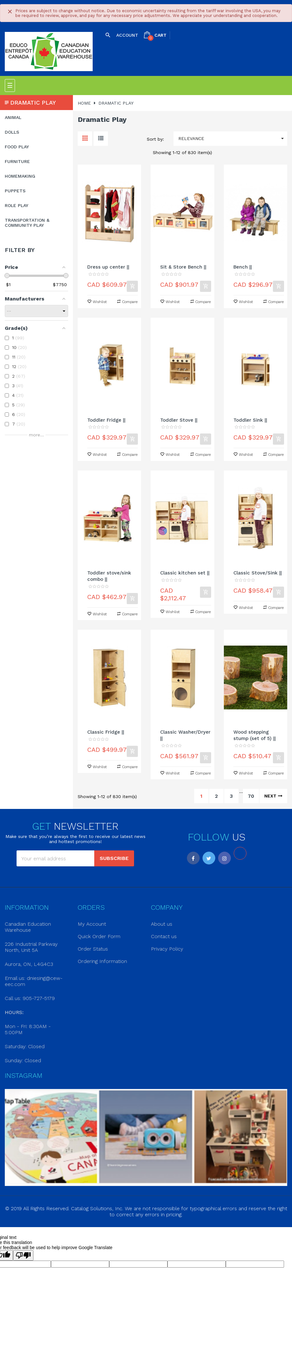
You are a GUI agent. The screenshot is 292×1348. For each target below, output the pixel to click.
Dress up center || (108, 267)
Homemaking (20, 176)
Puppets (15, 190)
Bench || (242, 267)
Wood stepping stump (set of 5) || (254, 735)
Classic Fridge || (105, 732)
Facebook (193, 858)
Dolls (12, 132)
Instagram (224, 858)
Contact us (164, 936)
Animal (13, 117)
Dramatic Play (33, 102)
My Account (92, 924)
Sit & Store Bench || (183, 267)
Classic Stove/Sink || (257, 573)
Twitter (209, 858)
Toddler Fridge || (106, 420)
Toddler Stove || (178, 420)
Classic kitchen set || (185, 573)
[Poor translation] (23, 1255)
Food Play (17, 146)
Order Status (93, 949)
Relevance (232, 138)
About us (161, 924)
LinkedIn (240, 853)
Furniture (17, 161)
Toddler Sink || (250, 420)
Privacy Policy (167, 949)
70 (251, 796)
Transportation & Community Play (27, 223)
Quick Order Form (99, 936)
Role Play (16, 205)
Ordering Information (102, 961)
